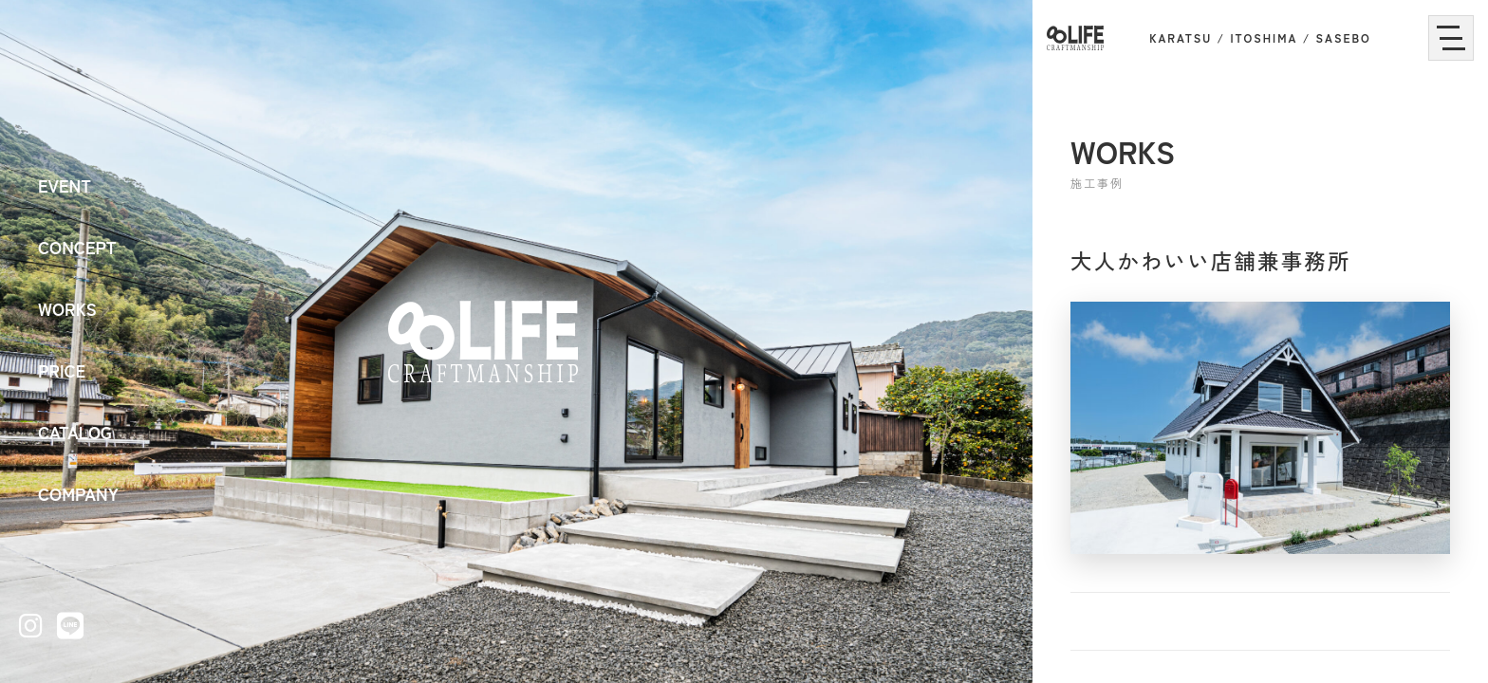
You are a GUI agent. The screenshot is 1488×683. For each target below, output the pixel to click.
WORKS (67, 308)
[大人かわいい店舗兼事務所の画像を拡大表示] (1260, 428)
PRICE (61, 370)
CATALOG (75, 431)
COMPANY (78, 493)
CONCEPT (77, 246)
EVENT (64, 185)
